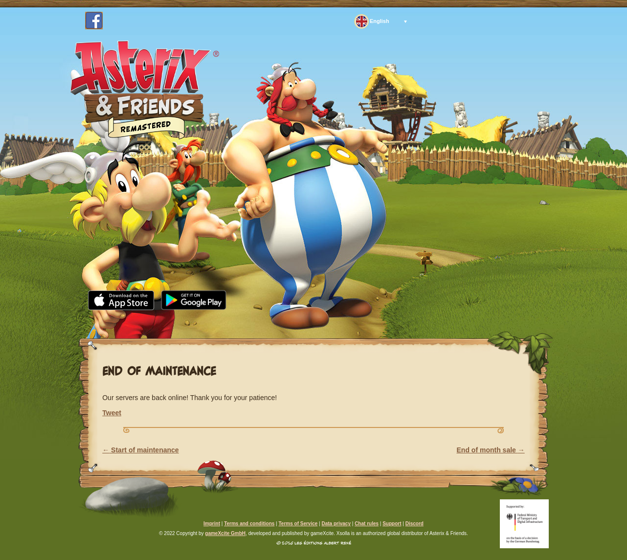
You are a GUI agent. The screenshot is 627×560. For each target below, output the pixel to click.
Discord (414, 523)
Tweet (111, 413)
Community (286, 322)
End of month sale (491, 450)
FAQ (349, 322)
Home (113, 322)
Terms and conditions (249, 523)
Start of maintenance (140, 450)
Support (405, 322)
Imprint (211, 523)
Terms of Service (297, 523)
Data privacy (335, 523)
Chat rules (367, 523)
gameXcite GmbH (225, 533)
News (165, 322)
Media (217, 322)
